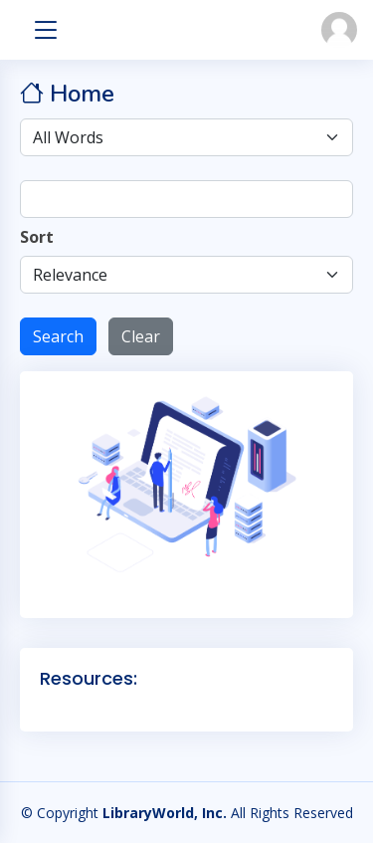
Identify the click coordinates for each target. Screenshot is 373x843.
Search (58, 336)
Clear (140, 336)
